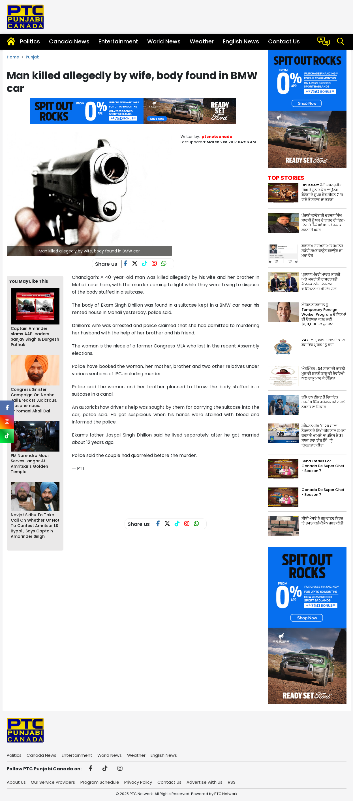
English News (241, 41)
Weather (202, 41)
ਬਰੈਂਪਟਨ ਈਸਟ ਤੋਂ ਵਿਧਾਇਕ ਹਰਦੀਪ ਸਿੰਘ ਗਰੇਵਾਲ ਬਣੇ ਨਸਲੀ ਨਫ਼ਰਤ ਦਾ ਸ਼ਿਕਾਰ (323, 402)
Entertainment (118, 41)
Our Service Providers (53, 782)
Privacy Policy (139, 782)
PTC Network (226, 793)
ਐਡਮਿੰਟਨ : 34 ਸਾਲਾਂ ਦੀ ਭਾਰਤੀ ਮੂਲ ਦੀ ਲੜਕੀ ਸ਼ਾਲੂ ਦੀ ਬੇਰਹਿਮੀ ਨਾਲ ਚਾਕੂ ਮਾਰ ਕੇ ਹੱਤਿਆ (323, 373)
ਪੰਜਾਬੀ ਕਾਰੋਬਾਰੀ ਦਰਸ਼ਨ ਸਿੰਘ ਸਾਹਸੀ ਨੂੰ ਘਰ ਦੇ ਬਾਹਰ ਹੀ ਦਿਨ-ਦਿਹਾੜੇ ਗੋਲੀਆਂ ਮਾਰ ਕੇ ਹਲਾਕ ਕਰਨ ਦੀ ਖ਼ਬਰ (323, 223)
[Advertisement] (175, 490)
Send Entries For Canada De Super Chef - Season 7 (323, 465)
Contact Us (284, 41)
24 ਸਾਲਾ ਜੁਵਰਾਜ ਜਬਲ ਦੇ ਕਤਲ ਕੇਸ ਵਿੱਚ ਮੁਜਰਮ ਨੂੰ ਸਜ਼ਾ (323, 342)
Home (13, 57)
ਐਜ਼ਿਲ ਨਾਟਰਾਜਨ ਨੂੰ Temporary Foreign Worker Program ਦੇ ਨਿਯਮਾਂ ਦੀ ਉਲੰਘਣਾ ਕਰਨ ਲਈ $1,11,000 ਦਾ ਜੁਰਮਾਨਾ (323, 314)
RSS (233, 782)
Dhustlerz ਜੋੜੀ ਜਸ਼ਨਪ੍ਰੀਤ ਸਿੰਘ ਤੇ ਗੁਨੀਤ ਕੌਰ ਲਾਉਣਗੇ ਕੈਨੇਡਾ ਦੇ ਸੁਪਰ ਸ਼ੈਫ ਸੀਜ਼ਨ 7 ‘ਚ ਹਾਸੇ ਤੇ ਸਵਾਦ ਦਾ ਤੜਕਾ (322, 192)
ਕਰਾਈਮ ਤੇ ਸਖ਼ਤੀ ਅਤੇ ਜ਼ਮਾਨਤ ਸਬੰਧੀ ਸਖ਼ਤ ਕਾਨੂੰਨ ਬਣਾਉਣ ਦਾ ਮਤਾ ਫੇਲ (322, 250)
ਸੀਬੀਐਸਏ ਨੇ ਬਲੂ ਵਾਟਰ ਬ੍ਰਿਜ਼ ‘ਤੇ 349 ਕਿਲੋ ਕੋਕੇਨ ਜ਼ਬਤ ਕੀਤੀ (322, 521)
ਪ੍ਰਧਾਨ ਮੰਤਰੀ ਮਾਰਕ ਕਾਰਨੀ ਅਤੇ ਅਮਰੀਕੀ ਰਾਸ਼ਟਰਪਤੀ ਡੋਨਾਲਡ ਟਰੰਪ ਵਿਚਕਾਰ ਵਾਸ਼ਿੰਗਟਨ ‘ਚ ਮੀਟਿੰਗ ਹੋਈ (320, 282)
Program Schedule (100, 782)
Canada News (69, 41)
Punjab (33, 57)
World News (164, 41)
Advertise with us (206, 782)
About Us (16, 782)
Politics (30, 41)
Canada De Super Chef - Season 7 (323, 492)
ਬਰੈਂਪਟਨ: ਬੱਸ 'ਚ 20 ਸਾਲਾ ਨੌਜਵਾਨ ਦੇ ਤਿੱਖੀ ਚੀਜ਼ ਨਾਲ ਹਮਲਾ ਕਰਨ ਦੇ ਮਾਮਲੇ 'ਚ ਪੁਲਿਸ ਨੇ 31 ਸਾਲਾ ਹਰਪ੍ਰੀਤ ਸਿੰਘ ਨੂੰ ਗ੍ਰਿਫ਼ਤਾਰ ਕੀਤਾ (323, 435)
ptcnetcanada (217, 136)
